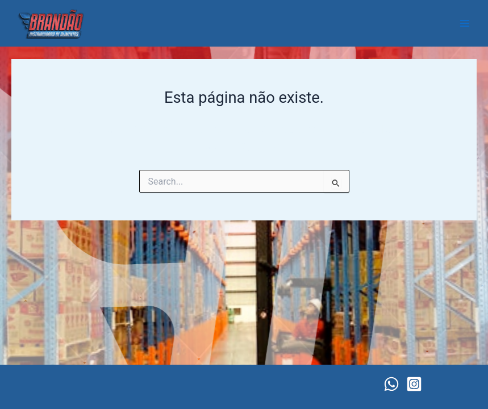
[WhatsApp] (391, 384)
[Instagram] (414, 384)
